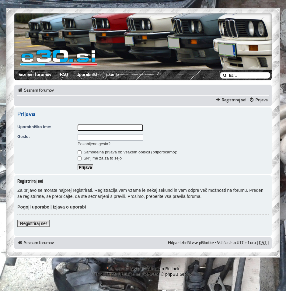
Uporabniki (86, 75)
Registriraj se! (234, 100)
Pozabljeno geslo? (94, 144)
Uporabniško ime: (34, 126)
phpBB (117, 274)
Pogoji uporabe (33, 207)
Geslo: (23, 136)
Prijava (262, 100)
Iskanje (112, 75)
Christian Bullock (163, 268)
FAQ (64, 75)
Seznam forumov (35, 75)
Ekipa (172, 243)
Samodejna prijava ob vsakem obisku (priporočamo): (127, 152)
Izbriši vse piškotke (197, 243)
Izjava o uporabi (69, 207)
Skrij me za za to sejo (100, 158)
